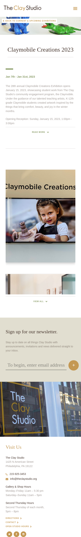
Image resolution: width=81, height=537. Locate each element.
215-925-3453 (16, 473)
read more (38, 132)
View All (38, 301)
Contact (11, 522)
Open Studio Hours (17, 526)
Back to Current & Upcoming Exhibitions (30, 21)
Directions (12, 518)
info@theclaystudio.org (21, 478)
